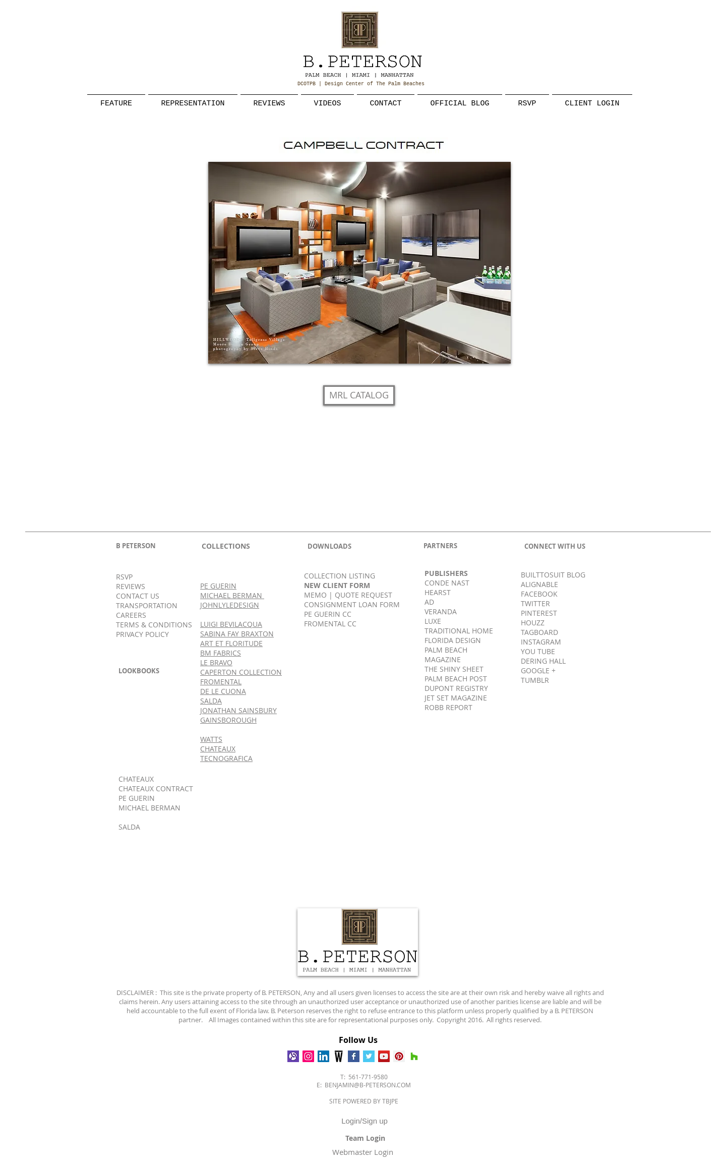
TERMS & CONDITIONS (154, 624)
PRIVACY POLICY (142, 634)
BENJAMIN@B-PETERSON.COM (368, 1085)
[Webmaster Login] (362, 1152)
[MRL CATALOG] (359, 395)
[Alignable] (293, 1056)
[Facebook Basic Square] (353, 1056)
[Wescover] (338, 1056)
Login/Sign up (364, 1121)
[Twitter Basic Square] (369, 1056)
